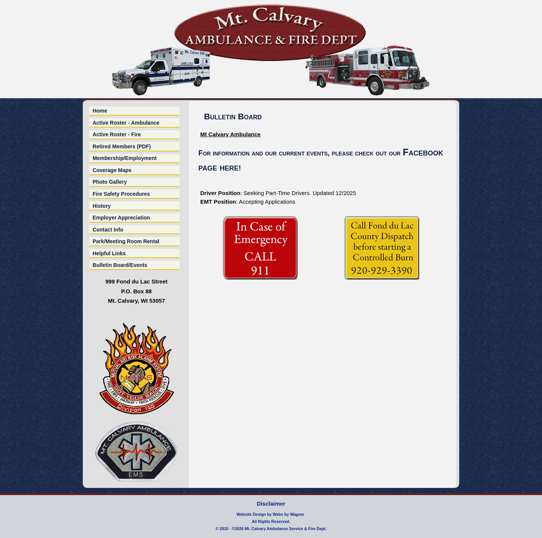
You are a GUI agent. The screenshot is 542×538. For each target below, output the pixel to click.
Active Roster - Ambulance (126, 123)
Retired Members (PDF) (122, 146)
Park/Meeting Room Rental (126, 241)
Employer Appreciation (121, 218)
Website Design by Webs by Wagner (270, 514)
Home (100, 111)
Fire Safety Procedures (121, 194)
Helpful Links (109, 253)
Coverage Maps (112, 170)
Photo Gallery (110, 182)
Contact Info (108, 230)
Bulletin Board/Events (120, 265)
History (102, 206)
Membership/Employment (125, 158)
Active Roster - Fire (117, 134)
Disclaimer (271, 503)
